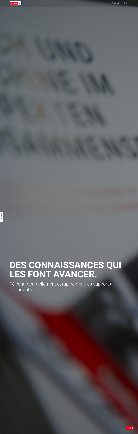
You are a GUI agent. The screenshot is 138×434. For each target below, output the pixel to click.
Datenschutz (1, 217)
